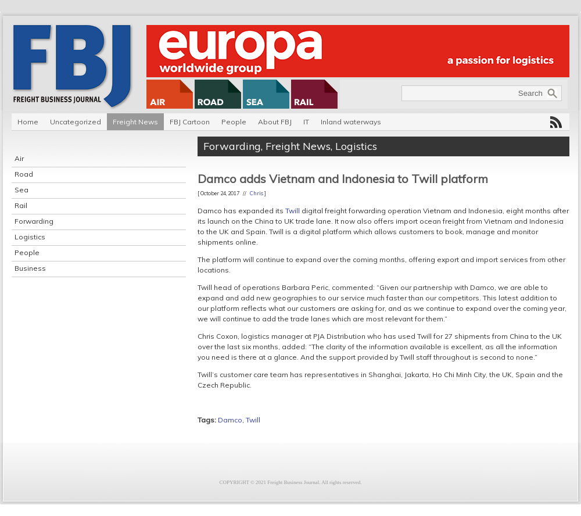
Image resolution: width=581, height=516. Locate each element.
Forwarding (34, 221)
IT (306, 121)
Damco (230, 419)
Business (30, 268)
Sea (21, 189)
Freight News (135, 121)
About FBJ (275, 121)
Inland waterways (351, 121)
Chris (256, 193)
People (233, 121)
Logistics (30, 236)
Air (19, 158)
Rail (21, 205)
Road (24, 174)
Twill (292, 210)
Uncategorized (75, 121)
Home (27, 121)
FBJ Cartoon (190, 121)
